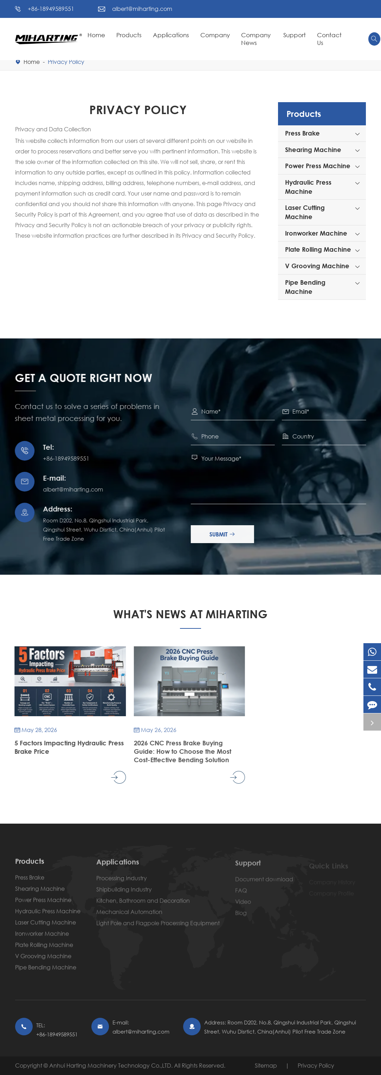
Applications (171, 35)
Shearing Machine (313, 149)
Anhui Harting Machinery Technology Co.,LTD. (111, 1065)
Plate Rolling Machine (318, 249)
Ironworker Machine (316, 233)
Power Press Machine (317, 166)
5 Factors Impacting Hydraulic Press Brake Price (63, 747)
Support (294, 35)
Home (96, 35)
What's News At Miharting (190, 613)
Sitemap (266, 1065)
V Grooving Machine (317, 266)
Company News (256, 38)
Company (215, 35)
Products (129, 35)
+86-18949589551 (51, 8)
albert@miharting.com (142, 8)
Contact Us (329, 38)
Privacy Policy (66, 61)
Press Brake (302, 133)
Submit (228, 534)
